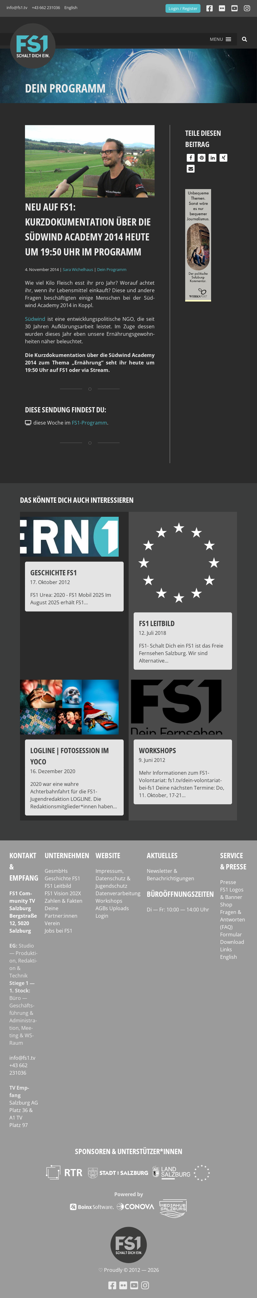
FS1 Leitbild (58, 885)
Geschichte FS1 (62, 878)
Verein (52, 923)
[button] (216, 39)
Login (102, 915)
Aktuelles (162, 855)
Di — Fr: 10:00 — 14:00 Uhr (178, 909)
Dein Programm (111, 269)
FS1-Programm (89, 422)
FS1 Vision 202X (63, 893)
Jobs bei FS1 (58, 930)
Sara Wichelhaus (78, 269)
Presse (228, 882)
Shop (226, 904)
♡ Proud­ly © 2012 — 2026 (128, 1270)
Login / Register (183, 8)
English (70, 7)
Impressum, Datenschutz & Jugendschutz (113, 878)
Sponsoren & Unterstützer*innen (128, 1151)
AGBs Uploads (112, 908)
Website (108, 855)
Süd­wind (35, 319)
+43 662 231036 (46, 7)
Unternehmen (67, 855)
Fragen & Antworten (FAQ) (232, 919)
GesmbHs (56, 871)
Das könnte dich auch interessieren (77, 500)
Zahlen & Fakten (63, 900)
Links (226, 949)
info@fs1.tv (17, 7)
